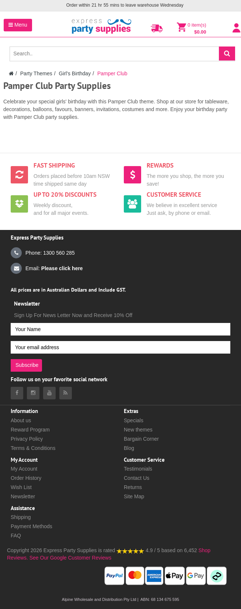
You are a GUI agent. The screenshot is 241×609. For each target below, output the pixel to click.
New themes (138, 430)
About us (21, 420)
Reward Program (30, 430)
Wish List (21, 487)
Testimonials (138, 469)
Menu (17, 25)
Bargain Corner (141, 439)
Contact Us (136, 478)
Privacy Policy (27, 439)
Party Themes (36, 73)
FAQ (16, 536)
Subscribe (26, 365)
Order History (26, 478)
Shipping (21, 517)
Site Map (134, 496)
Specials (133, 420)
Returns (133, 487)
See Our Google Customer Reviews (69, 558)
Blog (129, 448)
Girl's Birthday (75, 73)
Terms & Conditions (33, 448)
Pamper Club (112, 73)
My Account (24, 469)
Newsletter (23, 496)
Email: (47, 268)
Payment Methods (31, 526)
